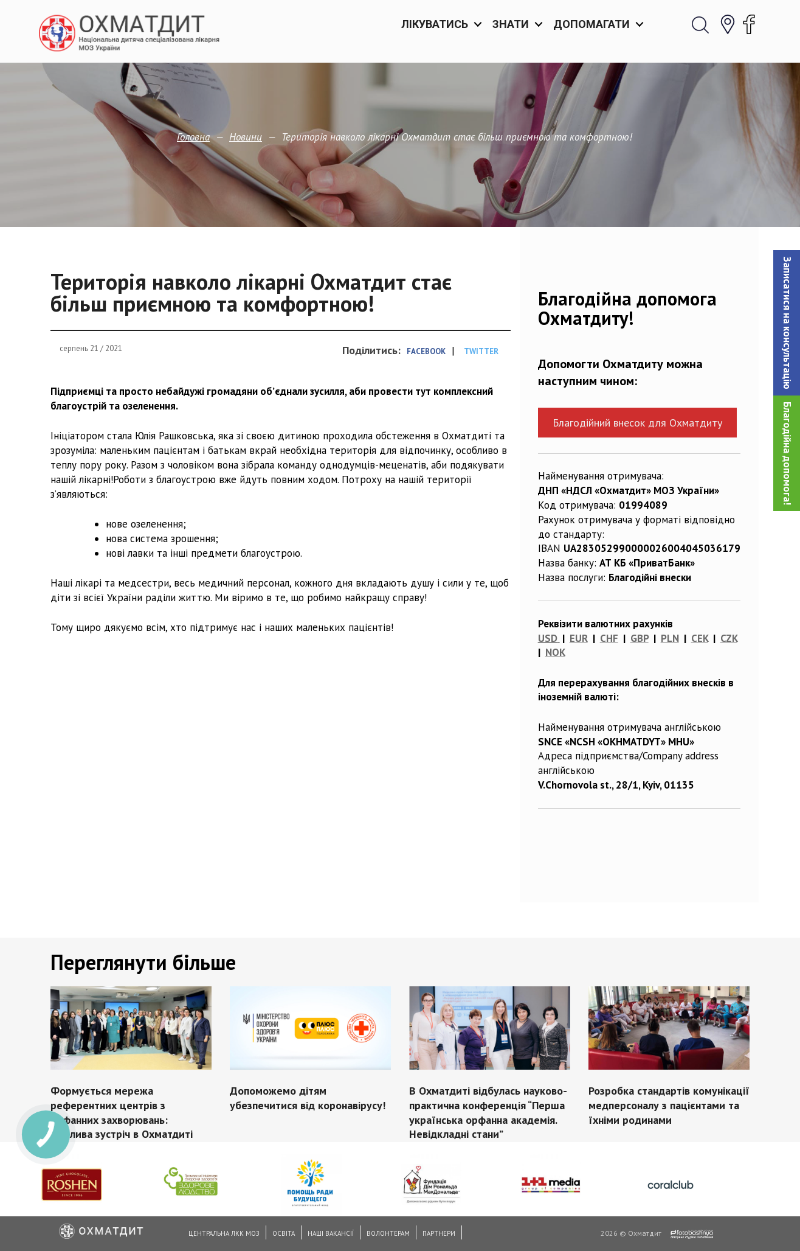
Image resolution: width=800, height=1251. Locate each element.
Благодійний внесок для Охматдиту (637, 423)
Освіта (283, 1233)
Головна (193, 137)
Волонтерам (388, 1233)
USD (547, 638)
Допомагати (591, 24)
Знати (510, 24)
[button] (786, 323)
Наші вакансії (331, 1233)
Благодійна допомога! (787, 453)
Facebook (426, 351)
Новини (245, 137)
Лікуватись (434, 24)
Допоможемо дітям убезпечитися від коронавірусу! (307, 1098)
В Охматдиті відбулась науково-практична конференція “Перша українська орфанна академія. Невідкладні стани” (488, 1112)
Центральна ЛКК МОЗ (224, 1233)
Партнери (438, 1233)
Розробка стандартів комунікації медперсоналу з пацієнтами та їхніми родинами (669, 1105)
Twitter (481, 351)
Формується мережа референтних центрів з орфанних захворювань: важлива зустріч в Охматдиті (121, 1112)
